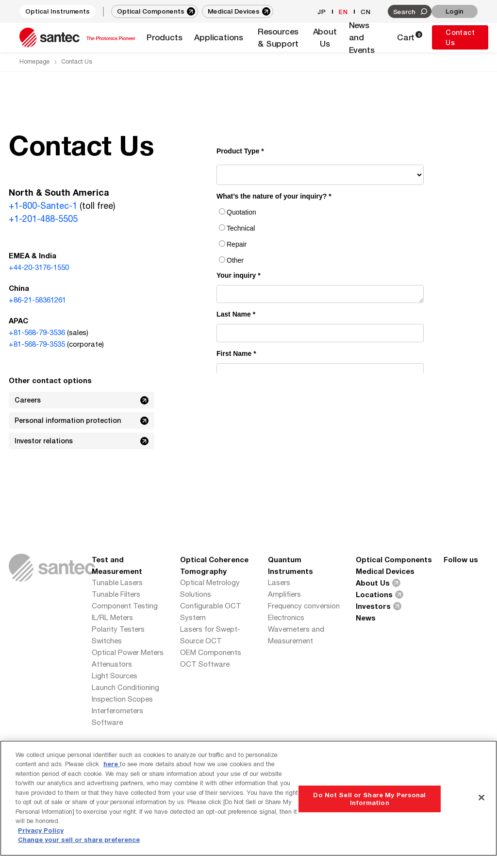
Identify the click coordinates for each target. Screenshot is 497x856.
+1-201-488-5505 (43, 219)
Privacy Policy (41, 830)
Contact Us (460, 37)
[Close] (481, 797)
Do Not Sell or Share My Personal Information (369, 798)
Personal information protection (82, 420)
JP (321, 12)
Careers (82, 400)
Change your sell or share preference (79, 839)
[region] (248, 798)
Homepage (34, 61)
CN (366, 12)
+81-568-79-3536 (37, 332)
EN (343, 12)
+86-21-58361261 (37, 300)
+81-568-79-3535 (37, 344)
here (111, 764)
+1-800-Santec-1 (43, 206)
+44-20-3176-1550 (39, 267)
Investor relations (82, 441)
